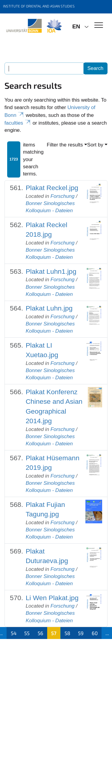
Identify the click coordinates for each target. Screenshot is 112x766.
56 (40, 633)
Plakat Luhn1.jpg (51, 271)
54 (13, 633)
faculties (17, 123)
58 (67, 633)
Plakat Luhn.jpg (49, 308)
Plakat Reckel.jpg (52, 188)
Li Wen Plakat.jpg (52, 598)
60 (95, 633)
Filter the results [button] (65, 145)
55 (27, 633)
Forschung (62, 196)
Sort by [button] (95, 145)
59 (81, 633)
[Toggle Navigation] (98, 25)
